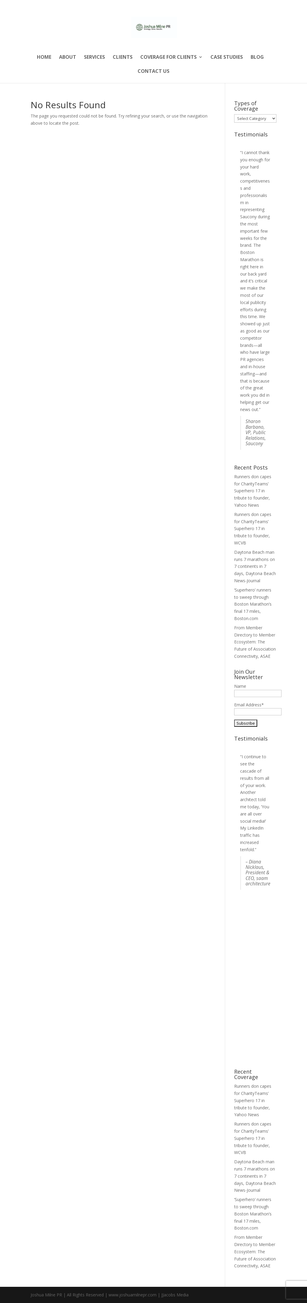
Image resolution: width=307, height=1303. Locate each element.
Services (94, 57)
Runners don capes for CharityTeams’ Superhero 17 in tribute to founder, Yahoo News (252, 491)
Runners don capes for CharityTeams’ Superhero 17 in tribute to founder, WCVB (252, 528)
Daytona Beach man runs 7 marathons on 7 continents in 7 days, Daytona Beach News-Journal (255, 566)
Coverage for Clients (168, 57)
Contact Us (153, 71)
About (67, 57)
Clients (123, 57)
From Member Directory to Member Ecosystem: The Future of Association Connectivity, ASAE (255, 642)
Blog (257, 57)
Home (44, 57)
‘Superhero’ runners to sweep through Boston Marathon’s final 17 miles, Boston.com (253, 604)
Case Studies (226, 57)
